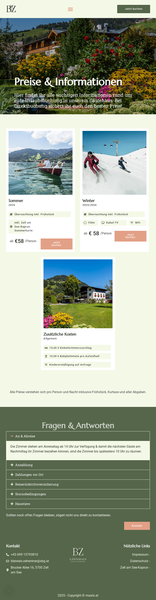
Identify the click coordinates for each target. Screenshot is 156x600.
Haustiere (22, 504)
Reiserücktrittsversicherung (36, 484)
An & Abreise (25, 436)
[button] (70, 9)
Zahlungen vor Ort (29, 474)
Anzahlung (23, 465)
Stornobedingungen (30, 494)
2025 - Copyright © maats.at (78, 595)
